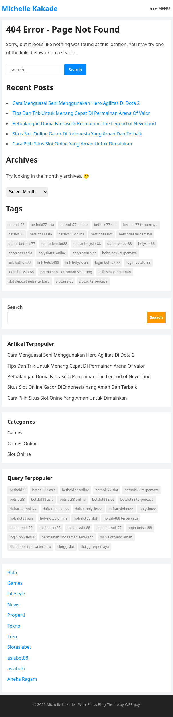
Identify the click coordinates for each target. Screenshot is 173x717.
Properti (16, 615)
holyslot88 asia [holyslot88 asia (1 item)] (20, 253)
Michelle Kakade (30, 8)
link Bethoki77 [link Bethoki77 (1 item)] (19, 262)
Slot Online (19, 454)
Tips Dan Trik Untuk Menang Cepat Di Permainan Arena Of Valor (81, 113)
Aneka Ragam (22, 679)
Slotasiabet (19, 647)
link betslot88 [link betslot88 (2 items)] (48, 262)
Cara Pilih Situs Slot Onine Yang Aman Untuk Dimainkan (72, 144)
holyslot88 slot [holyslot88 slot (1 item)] (84, 253)
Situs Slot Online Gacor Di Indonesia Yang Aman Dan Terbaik (77, 134)
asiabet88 (17, 658)
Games (14, 433)
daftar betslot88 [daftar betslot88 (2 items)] (54, 243)
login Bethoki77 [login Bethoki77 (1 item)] (107, 262)
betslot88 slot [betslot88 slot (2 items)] (101, 234)
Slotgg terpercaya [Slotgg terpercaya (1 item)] (93, 281)
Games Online (22, 443)
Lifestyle (16, 594)
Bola (12, 572)
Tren (12, 636)
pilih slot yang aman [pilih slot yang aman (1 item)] (114, 271)
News (13, 604)
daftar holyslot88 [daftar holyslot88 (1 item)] (87, 243)
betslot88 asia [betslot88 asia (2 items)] (41, 234)
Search (15, 307)
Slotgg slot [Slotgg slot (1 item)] (64, 281)
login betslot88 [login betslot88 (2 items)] (138, 262)
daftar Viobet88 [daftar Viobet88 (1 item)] (119, 243)
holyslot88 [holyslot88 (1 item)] (146, 243)
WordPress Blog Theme (98, 704)
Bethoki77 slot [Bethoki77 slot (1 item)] (105, 224)
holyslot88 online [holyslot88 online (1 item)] (52, 253)
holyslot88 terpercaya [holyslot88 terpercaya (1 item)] (119, 253)
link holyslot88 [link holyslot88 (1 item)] (77, 262)
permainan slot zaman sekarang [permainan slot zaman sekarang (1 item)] (66, 271)
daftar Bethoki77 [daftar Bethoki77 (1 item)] (21, 243)
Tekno (13, 626)
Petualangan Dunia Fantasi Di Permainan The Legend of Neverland (84, 123)
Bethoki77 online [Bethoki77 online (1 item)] (74, 224)
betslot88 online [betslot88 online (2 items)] (71, 234)
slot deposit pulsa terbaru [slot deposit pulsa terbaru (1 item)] (29, 281)
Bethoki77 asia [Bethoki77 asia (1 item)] (42, 224)
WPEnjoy (132, 704)
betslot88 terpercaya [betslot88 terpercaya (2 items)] (135, 234)
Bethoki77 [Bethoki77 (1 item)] (16, 224)
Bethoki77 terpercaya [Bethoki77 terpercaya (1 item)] (140, 224)
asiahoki (16, 668)
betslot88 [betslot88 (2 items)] (15, 234)
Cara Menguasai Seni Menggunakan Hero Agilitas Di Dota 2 (76, 103)
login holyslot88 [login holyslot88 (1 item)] (21, 271)
